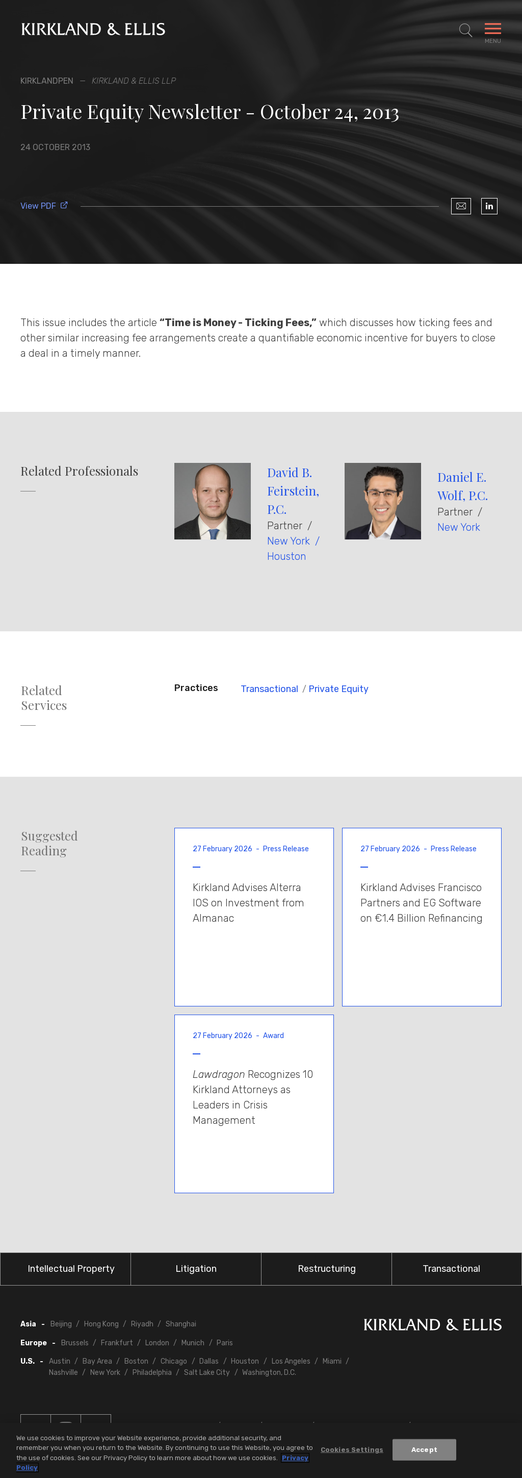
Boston (136, 1361)
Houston (286, 556)
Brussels (75, 1343)
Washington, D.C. (269, 1372)
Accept (424, 1450)
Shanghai (181, 1324)
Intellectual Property (71, 1268)
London (157, 1343)
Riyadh (142, 1324)
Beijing (61, 1324)
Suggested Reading (49, 843)
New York (288, 541)
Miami (332, 1361)
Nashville (63, 1372)
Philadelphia (152, 1372)
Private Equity (338, 689)
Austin (59, 1361)
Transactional (269, 689)
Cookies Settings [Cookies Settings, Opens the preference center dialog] (352, 1450)
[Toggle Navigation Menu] (493, 30)
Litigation (196, 1268)
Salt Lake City (207, 1372)
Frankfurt (117, 1343)
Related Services (44, 697)
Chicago (174, 1361)
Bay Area (97, 1361)
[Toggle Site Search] (466, 30)
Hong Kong (101, 1324)
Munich (192, 1343)
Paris (225, 1343)
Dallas (209, 1361)
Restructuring (327, 1268)
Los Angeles (291, 1361)
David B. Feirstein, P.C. (293, 490)
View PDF (44, 206)
